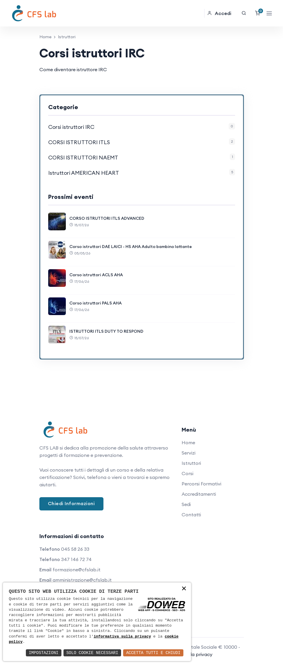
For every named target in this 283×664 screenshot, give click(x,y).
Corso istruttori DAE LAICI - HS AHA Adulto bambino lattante (130, 246)
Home (45, 36)
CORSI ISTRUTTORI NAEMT (83, 157)
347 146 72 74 (76, 559)
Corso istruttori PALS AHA (95, 303)
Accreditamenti (199, 494)
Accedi (219, 13)
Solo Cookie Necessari (92, 652)
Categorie (63, 107)
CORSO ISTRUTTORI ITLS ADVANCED (106, 218)
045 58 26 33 (75, 549)
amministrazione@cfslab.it (82, 580)
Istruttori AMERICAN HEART (83, 172)
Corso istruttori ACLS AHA (96, 274)
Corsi (187, 473)
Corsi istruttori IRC (71, 127)
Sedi (186, 504)
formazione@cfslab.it (77, 570)
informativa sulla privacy (122, 636)
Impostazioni (43, 652)
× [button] (184, 589)
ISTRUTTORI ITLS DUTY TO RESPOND (106, 331)
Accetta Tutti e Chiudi (153, 652)
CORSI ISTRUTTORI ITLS (79, 142)
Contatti (191, 514)
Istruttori (191, 463)
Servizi (188, 453)
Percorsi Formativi (201, 484)
